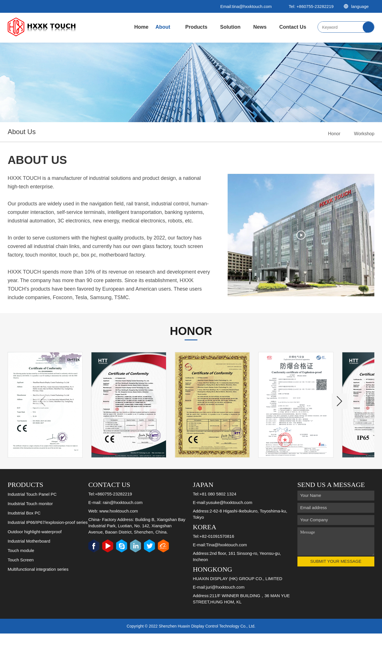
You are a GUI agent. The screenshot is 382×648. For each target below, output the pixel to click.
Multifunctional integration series (38, 583)
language (359, 6)
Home (141, 27)
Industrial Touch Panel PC (32, 508)
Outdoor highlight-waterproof (35, 545)
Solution (230, 27)
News (259, 27)
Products (196, 27)
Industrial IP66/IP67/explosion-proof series (48, 536)
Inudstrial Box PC (24, 527)
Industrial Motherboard (29, 555)
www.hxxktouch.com (118, 525)
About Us (163, 32)
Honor (334, 133)
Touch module (21, 564)
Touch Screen (21, 574)
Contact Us (292, 27)
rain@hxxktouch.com (122, 516)
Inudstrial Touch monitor (30, 517)
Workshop (364, 133)
